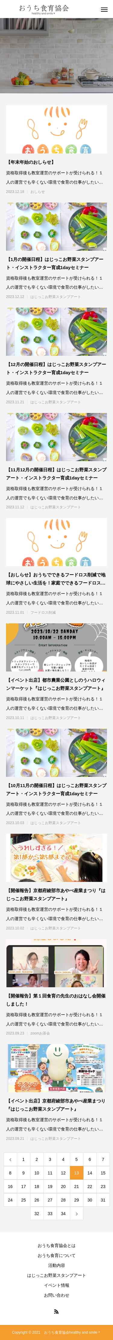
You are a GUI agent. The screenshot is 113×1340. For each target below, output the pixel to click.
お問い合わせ (56, 1295)
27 (50, 1200)
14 (89, 1173)
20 (63, 1186)
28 (63, 1200)
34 (63, 1213)
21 (76, 1186)
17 (23, 1186)
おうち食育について (57, 1255)
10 (36, 1173)
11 (50, 1173)
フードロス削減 (43, 612)
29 (76, 1200)
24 (10, 1200)
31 (103, 1200)
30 (89, 1200)
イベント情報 (56, 1285)
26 (36, 1200)
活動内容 (56, 1265)
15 (103, 1173)
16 (10, 1186)
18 (36, 1186)
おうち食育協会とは (57, 1245)
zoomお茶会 (40, 1033)
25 (23, 1200)
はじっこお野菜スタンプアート (55, 297)
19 (50, 1186)
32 (36, 1213)
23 (103, 1186)
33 (50, 1213)
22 (89, 1186)
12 (63, 1173)
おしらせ (37, 192)
